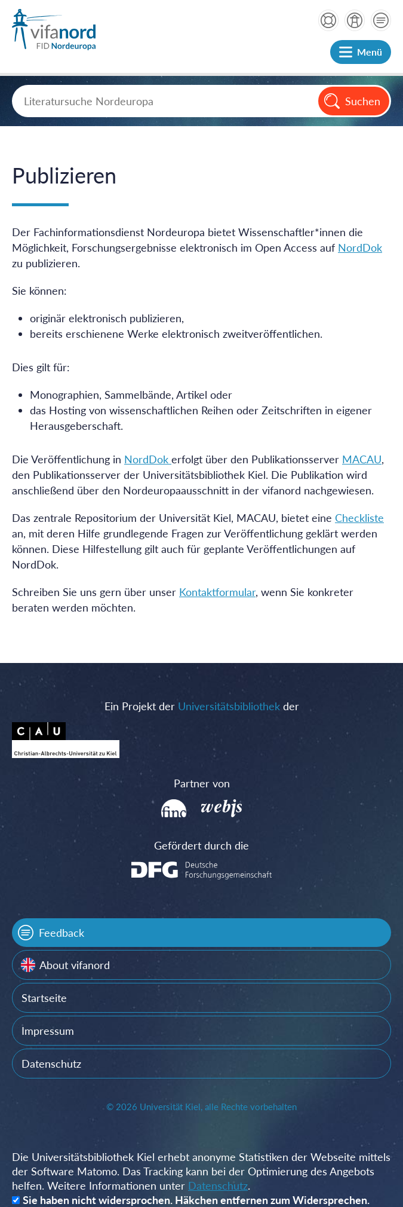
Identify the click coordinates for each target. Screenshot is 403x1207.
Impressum (47, 1030)
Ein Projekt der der (201, 706)
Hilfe (328, 20)
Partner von (202, 783)
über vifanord (354, 20)
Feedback (61, 932)
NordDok (360, 247)
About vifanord (74, 964)
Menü (369, 51)
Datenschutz (51, 1063)
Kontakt (381, 20)
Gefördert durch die (201, 845)
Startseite (44, 997)
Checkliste (359, 517)
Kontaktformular (217, 591)
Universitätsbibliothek (229, 706)
